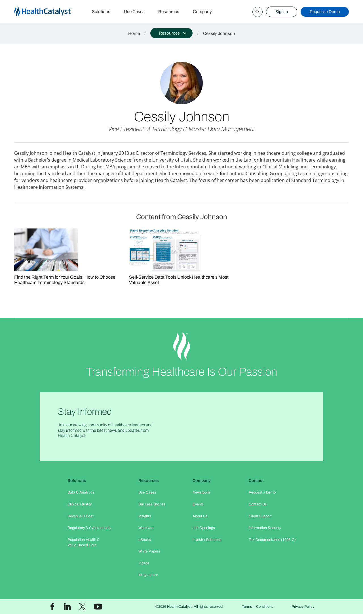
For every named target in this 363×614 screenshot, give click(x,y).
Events (198, 504)
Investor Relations (207, 540)
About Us (200, 516)
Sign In (281, 11)
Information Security (265, 528)
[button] (171, 33)
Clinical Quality (79, 504)
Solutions (101, 11)
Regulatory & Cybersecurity (89, 528)
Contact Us (258, 504)
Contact (256, 480)
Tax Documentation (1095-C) (272, 540)
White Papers (149, 551)
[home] (49, 12)
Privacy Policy (303, 607)
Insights (144, 516)
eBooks (144, 540)
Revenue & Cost (80, 516)
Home (134, 33)
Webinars (145, 528)
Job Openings (204, 528)
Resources (168, 11)
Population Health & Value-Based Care (83, 542)
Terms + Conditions (257, 607)
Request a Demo (325, 11)
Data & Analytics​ (80, 492)
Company (202, 11)
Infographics (148, 575)
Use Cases (134, 11)
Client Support (260, 516)
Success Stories (151, 504)
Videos (143, 563)
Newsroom (201, 492)
